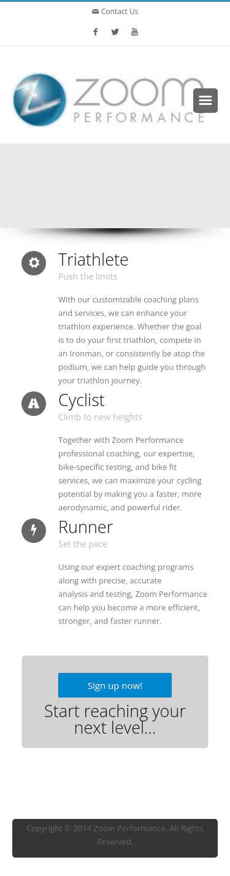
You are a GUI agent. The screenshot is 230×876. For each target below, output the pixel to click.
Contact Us (119, 11)
